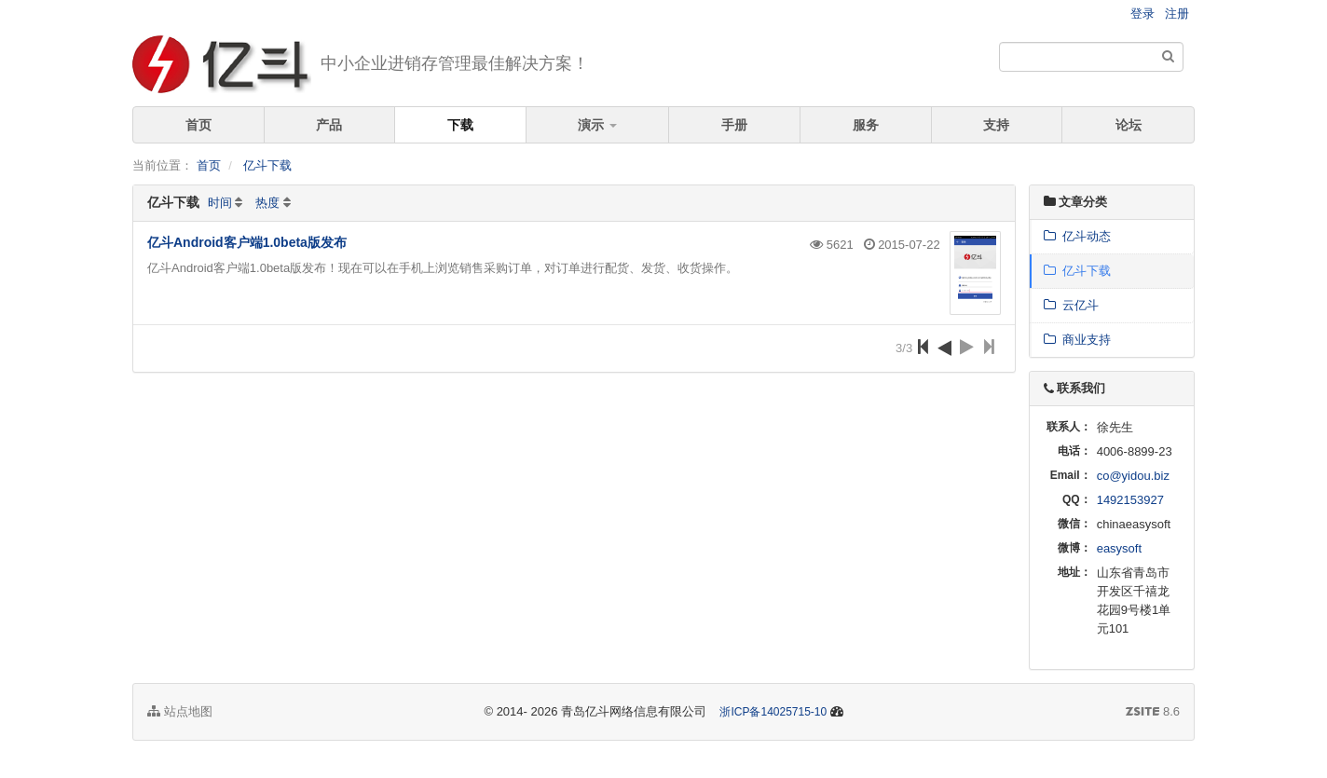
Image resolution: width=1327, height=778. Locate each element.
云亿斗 (1071, 305)
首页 (198, 124)
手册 (734, 124)
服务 (866, 124)
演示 (597, 124)
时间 (220, 203)
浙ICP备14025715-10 (773, 711)
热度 (267, 203)
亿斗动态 (1077, 236)
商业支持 (1077, 340)
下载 (460, 124)
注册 (1177, 13)
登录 (1142, 13)
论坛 (1128, 124)
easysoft (1119, 548)
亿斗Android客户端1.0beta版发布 (247, 242)
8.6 (1153, 712)
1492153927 (1130, 500)
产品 (329, 124)
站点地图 (179, 711)
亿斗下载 (267, 165)
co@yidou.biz (1133, 476)
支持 (996, 124)
